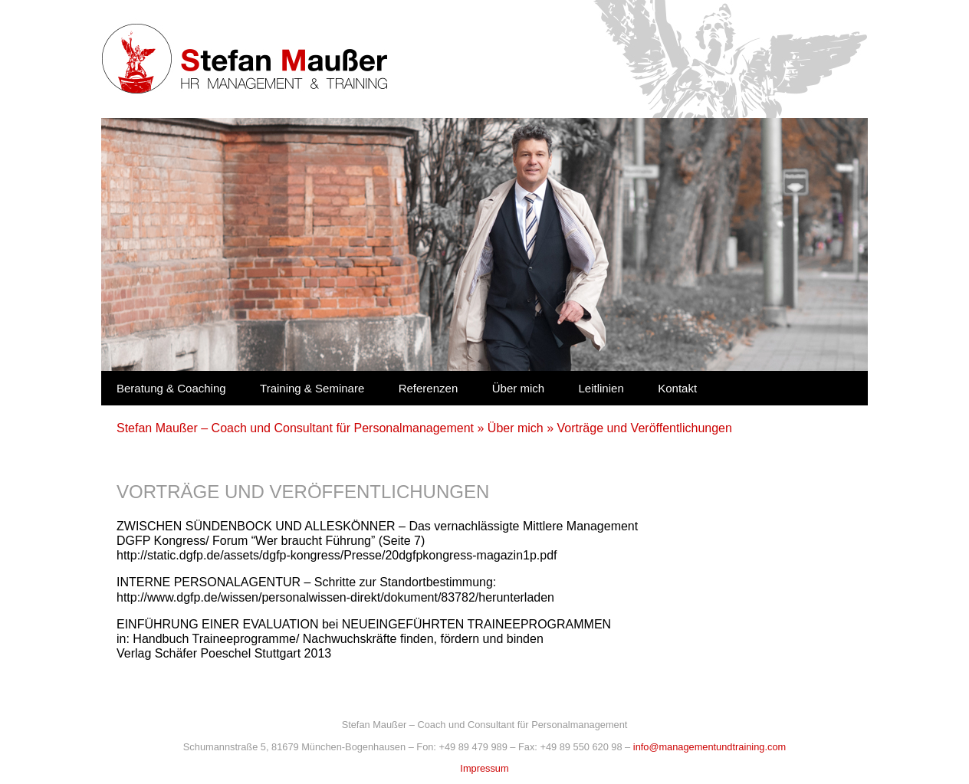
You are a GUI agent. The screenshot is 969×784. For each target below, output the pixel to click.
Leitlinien (601, 388)
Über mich (518, 388)
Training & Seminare (312, 388)
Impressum (484, 768)
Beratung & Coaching (171, 388)
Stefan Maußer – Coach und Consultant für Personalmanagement (295, 428)
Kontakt (677, 388)
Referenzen (428, 388)
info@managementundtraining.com (709, 747)
